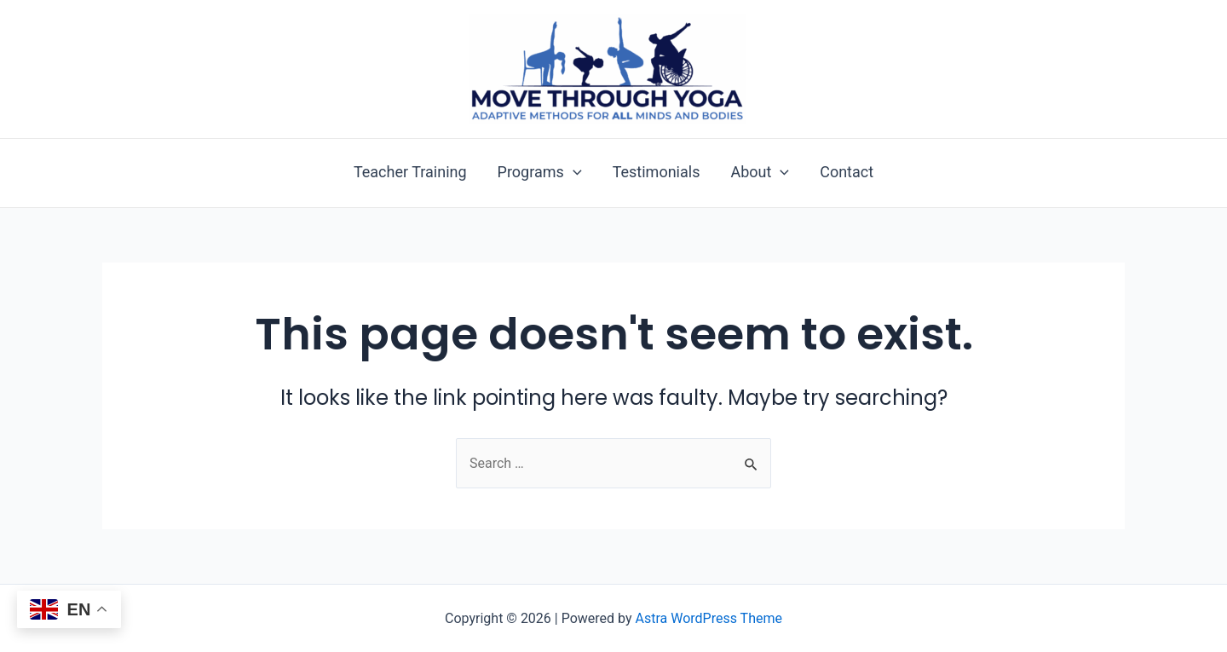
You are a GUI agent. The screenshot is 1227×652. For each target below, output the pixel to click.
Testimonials (656, 172)
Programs (540, 172)
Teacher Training (410, 172)
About (759, 172)
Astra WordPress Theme (709, 618)
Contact (846, 172)
